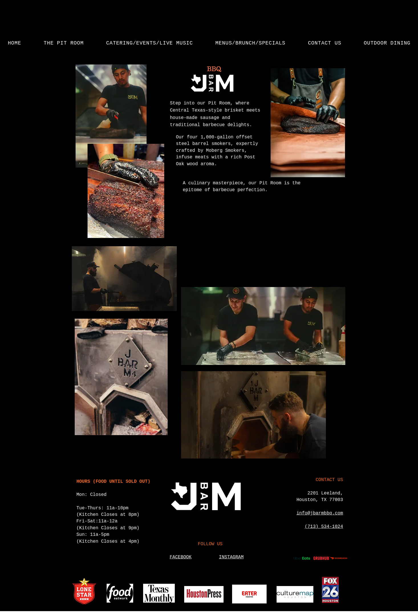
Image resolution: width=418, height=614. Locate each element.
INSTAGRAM (231, 557)
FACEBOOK (181, 557)
